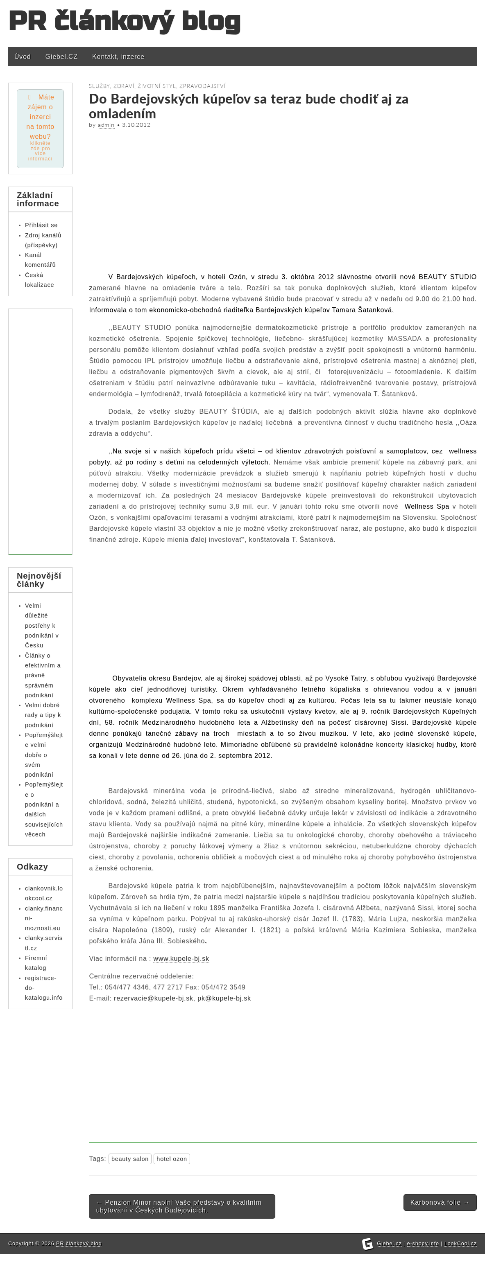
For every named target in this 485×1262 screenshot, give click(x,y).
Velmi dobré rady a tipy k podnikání (43, 715)
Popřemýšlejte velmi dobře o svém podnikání (44, 755)
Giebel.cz (389, 1251)
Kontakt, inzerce (118, 56)
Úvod (22, 56)
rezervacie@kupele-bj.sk (153, 998)
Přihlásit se (41, 225)
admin (106, 125)
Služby (99, 86)
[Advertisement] (283, 190)
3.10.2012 (136, 125)
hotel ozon (171, 1159)
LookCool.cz (460, 1251)
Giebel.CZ (61, 56)
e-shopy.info (423, 1251)
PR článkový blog (124, 21)
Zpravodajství (202, 86)
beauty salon (130, 1159)
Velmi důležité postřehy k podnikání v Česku (42, 626)
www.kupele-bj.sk (181, 958)
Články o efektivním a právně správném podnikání (43, 676)
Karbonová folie (440, 1202)
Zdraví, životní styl (144, 86)
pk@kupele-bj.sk (224, 998)
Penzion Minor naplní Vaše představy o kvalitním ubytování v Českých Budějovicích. (178, 1206)
